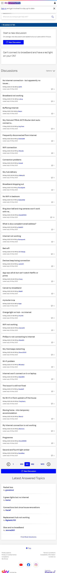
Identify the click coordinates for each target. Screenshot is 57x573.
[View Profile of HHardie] (21, 151)
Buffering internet (10, 108)
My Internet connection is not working (19, 425)
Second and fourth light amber (16, 450)
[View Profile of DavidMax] (21, 453)
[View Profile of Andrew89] (21, 138)
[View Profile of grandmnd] (10, 490)
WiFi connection (10, 147)
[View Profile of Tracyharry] (22, 401)
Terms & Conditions (49, 552)
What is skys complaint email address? (19, 224)
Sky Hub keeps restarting (14, 349)
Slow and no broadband (13, 527)
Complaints (5, 557)
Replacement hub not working (16, 517)
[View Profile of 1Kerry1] (21, 416)
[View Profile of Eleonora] (21, 429)
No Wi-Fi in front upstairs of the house (19, 398)
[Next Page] (49, 464)
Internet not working (12, 236)
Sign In (54, 3)
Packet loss (8, 487)
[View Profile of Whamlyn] (21, 364)
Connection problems (12, 160)
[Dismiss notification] (54, 8)
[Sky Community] (12, 3)
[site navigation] (2, 3)
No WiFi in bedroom (11, 196)
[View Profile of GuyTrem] (21, 126)
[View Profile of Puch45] (21, 316)
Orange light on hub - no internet (17, 312)
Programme (8, 437)
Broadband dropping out (13, 184)
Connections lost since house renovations (21, 507)
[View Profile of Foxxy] (21, 279)
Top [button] (29, 548)
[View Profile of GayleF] (8, 510)
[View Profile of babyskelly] (21, 200)
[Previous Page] (8, 464)
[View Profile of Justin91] (21, 264)
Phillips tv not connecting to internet (19, 337)
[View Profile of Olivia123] (21, 340)
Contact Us (52, 557)
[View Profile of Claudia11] (21, 389)
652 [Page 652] (32, 464)
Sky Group (5, 559)
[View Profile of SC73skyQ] (22, 252)
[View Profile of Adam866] (21, 377)
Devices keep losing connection (16, 260)
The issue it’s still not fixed (14, 385)
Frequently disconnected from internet (20, 135)
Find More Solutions (28, 537)
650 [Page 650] (21, 464)
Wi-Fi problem (9, 361)
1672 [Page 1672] (42, 464)
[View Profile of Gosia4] (20, 163)
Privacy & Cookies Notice (9, 555)
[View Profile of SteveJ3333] (22, 352)
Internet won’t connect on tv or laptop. (20, 373)
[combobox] (25, 16)
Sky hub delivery (10, 172)
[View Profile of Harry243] (22, 328)
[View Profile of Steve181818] (22, 441)
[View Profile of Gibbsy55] (22, 175)
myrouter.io (8, 300)
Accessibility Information (47, 555)
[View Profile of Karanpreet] (21, 239)
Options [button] (49, 71)
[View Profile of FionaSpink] (21, 187)
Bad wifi (6, 248)
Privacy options (6, 552)
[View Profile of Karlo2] (8, 500)
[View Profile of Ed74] (20, 87)
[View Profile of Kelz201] (20, 227)
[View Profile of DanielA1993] (22, 215)
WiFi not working (10, 324)
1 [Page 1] (13, 464)
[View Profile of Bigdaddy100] (11, 520)
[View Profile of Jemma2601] (10, 530)
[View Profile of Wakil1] (21, 291)
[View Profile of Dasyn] (20, 111)
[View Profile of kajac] (20, 303)
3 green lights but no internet (16, 497)
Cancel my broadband (12, 288)
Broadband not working (13, 95)
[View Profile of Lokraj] (21, 99)
